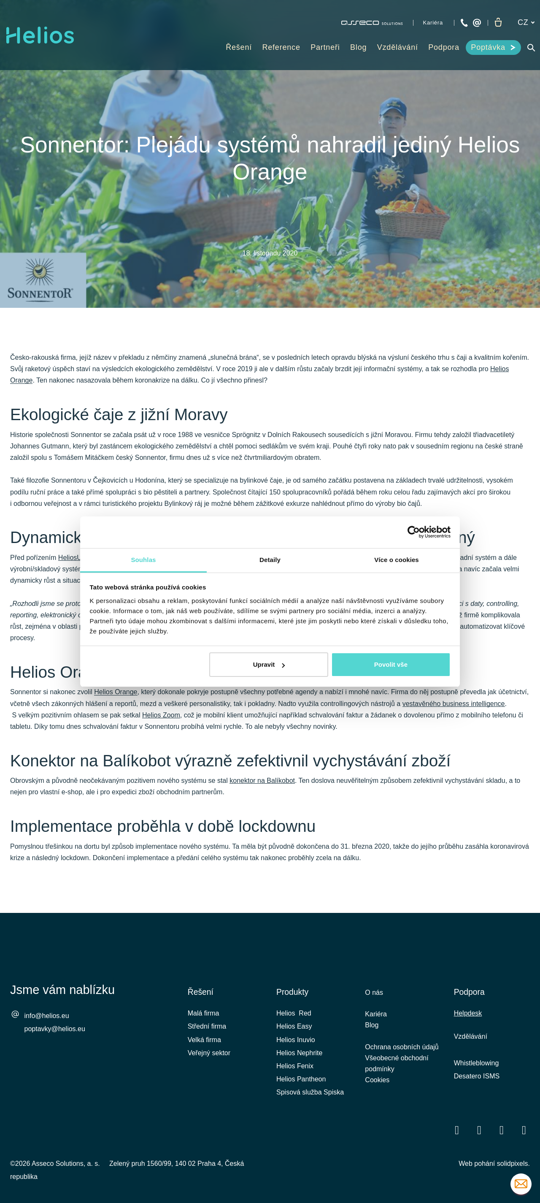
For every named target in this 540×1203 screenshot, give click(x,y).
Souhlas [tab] (143, 559)
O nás (374, 992)
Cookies (377, 1085)
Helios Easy (294, 1026)
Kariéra (376, 1015)
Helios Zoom (161, 718)
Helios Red (293, 1013)
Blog (371, 1027)
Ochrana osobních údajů (401, 1050)
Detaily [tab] (270, 559)
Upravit (269, 664)
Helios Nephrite (299, 1052)
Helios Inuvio (295, 1039)
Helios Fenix (294, 1066)
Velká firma (204, 1039)
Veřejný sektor (209, 1052)
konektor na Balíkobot (262, 785)
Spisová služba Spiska (310, 1092)
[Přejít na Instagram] (524, 1130)
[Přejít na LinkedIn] (479, 1130)
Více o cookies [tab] (396, 559)
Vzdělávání (470, 1036)
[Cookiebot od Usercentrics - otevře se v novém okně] (414, 532)
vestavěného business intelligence (453, 707)
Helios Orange (115, 696)
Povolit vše (391, 664)
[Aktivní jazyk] (526, 22)
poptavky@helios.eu (54, 1028)
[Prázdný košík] (498, 23)
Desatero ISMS (477, 1076)
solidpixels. (513, 1163)
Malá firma (203, 1013)
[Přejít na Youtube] (502, 1130)
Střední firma (207, 1026)
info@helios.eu (46, 1015)
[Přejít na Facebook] (457, 1130)
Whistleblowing (476, 1063)
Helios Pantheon (301, 1079)
